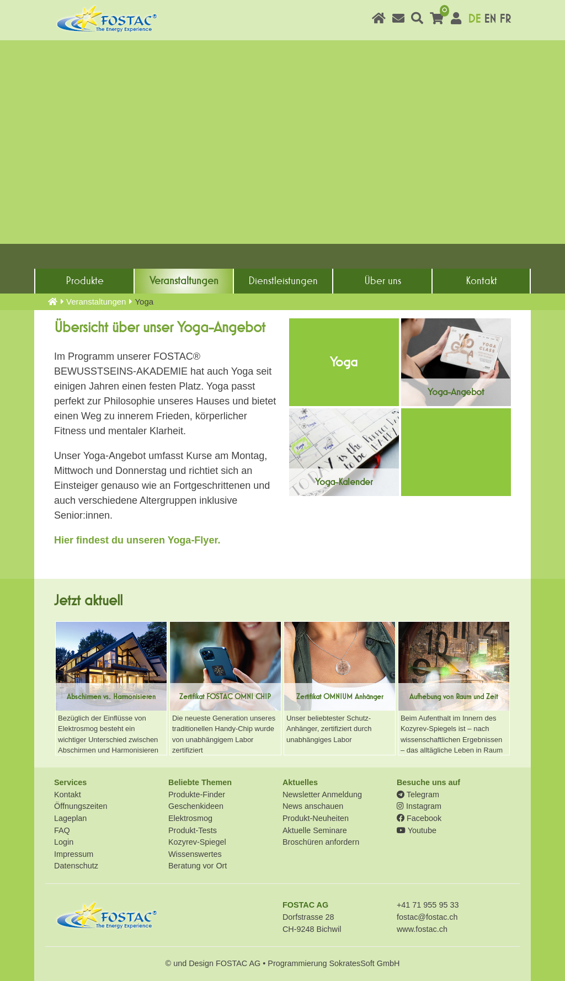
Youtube (416, 830)
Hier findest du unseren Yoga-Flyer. (137, 540)
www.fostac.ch (422, 929)
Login (63, 842)
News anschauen (312, 806)
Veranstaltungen (184, 280)
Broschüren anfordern (320, 842)
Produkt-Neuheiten (315, 818)
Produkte (85, 280)
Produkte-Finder (196, 794)
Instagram (419, 806)
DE (474, 19)
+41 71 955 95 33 (428, 904)
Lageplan (70, 818)
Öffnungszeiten (81, 806)
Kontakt (481, 280)
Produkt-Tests (192, 830)
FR (505, 19)
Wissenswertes (195, 854)
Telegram (418, 794)
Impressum (73, 854)
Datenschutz (76, 865)
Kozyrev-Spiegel (197, 842)
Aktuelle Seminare (314, 830)
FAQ (62, 830)
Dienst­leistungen (283, 280)
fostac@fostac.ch (427, 917)
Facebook (419, 818)
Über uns (382, 280)
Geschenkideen (195, 806)
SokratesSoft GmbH (364, 963)
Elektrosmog (190, 818)
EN (490, 19)
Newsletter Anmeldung (322, 794)
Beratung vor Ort (197, 865)
